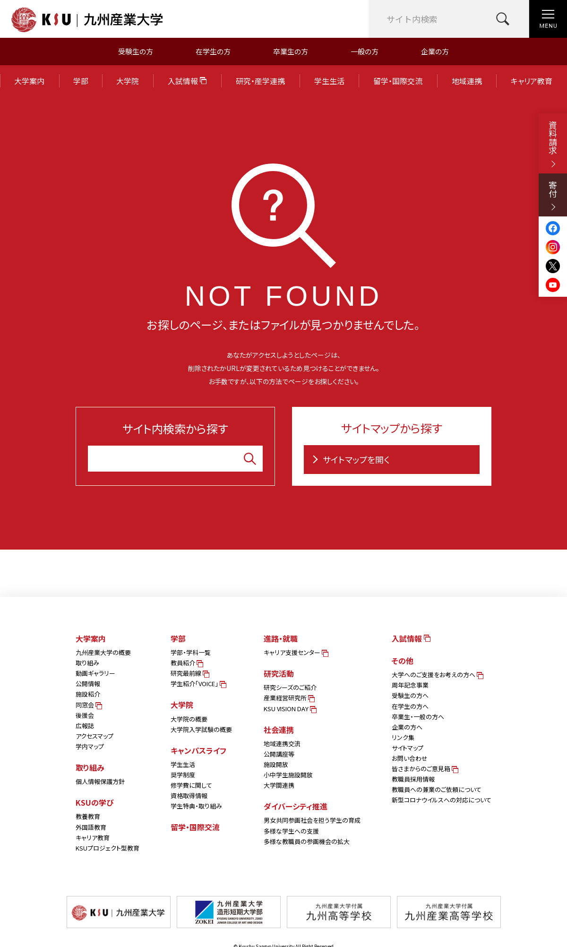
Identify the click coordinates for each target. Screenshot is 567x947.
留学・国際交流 (397, 80)
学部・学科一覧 (191, 652)
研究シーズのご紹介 (290, 687)
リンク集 (403, 737)
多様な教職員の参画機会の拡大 (307, 841)
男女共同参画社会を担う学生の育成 (312, 820)
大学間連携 (279, 785)
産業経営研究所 (288, 697)
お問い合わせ (410, 758)
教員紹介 (186, 662)
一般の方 (364, 51)
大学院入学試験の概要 (201, 729)
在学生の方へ (410, 706)
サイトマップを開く (349, 459)
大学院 (127, 80)
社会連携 (279, 729)
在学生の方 (213, 51)
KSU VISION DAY (289, 708)
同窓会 (88, 704)
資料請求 (553, 144)
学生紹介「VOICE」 (198, 683)
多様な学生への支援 (291, 830)
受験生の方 (135, 51)
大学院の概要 (189, 719)
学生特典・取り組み (196, 805)
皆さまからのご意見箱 (424, 768)
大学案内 (29, 80)
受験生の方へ (410, 695)
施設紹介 (88, 693)
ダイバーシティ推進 (295, 806)
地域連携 (467, 80)
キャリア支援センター (295, 652)
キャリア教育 (531, 80)
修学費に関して (191, 785)
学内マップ (90, 746)
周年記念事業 (410, 684)
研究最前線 (189, 673)
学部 (80, 80)
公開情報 (88, 683)
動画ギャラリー (95, 673)
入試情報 (187, 80)
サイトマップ (407, 747)
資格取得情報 (189, 795)
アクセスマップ (94, 736)
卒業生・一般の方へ (418, 716)
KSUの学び (95, 802)
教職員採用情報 (413, 779)
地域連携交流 (282, 743)
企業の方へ (407, 727)
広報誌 (85, 725)
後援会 (85, 715)
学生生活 (329, 80)
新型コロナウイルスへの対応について (441, 799)
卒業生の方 (290, 51)
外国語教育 (91, 827)
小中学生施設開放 (288, 774)
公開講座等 (279, 753)
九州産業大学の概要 (103, 652)
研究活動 (279, 673)
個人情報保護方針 (100, 781)
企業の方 (435, 51)
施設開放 (276, 764)
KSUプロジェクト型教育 (107, 848)
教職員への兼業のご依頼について (436, 789)
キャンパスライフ (198, 750)
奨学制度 (183, 774)
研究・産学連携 (260, 80)
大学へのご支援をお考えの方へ (437, 674)
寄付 (553, 195)
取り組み (87, 662)
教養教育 (88, 816)
